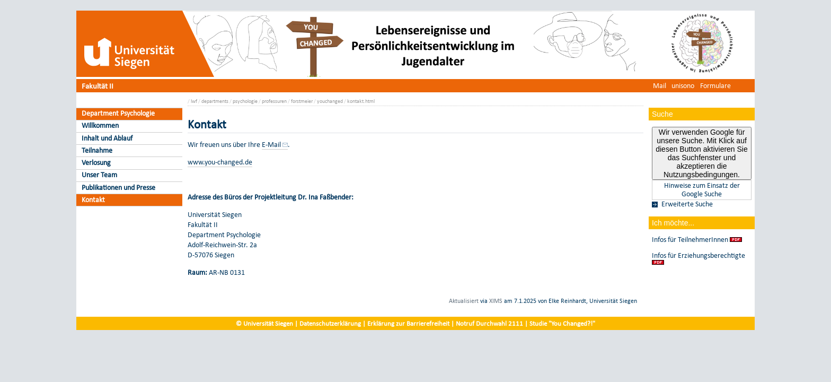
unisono (682, 85)
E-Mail (271, 144)
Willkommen (100, 125)
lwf (194, 101)
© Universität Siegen (264, 323)
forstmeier (302, 101)
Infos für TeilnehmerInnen (690, 240)
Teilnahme (97, 150)
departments (214, 101)
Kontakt (93, 199)
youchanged (330, 101)
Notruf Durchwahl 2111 (489, 323)
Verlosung (96, 162)
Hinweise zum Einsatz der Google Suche (702, 189)
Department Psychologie (118, 113)
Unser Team (99, 174)
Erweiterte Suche (687, 204)
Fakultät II (97, 86)
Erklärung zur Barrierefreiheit (408, 323)
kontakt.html (361, 101)
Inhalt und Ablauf (107, 138)
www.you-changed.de (220, 162)
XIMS (495, 301)
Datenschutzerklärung (330, 323)
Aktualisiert (464, 301)
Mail (659, 85)
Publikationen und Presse (118, 187)
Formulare (715, 85)
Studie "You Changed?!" (562, 323)
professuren (274, 101)
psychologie (245, 101)
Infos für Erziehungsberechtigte (698, 255)
